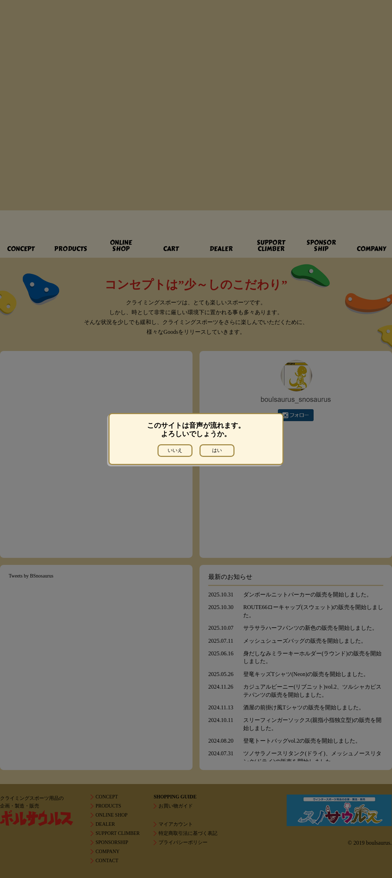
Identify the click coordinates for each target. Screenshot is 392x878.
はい (217, 450)
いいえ (175, 450)
